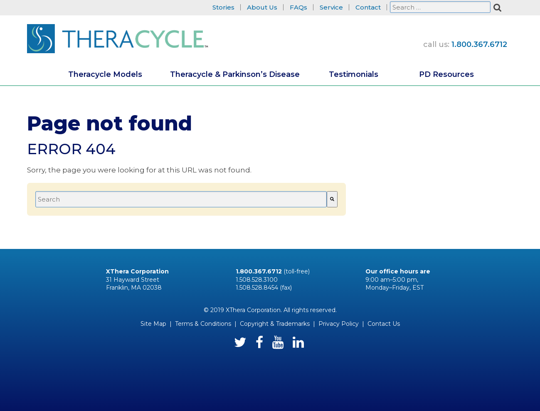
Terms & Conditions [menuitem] (203, 323)
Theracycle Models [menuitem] (105, 74)
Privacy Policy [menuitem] (338, 323)
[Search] (332, 199)
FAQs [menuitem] (298, 7)
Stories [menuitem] (223, 7)
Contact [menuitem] (368, 7)
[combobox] (181, 199)
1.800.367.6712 (479, 44)
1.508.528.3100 (257, 279)
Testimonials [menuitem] (353, 74)
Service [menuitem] (331, 7)
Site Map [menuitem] (153, 323)
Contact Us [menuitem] (383, 323)
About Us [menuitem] (262, 7)
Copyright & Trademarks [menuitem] (275, 323)
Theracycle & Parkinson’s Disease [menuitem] (235, 74)
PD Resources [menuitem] (446, 74)
